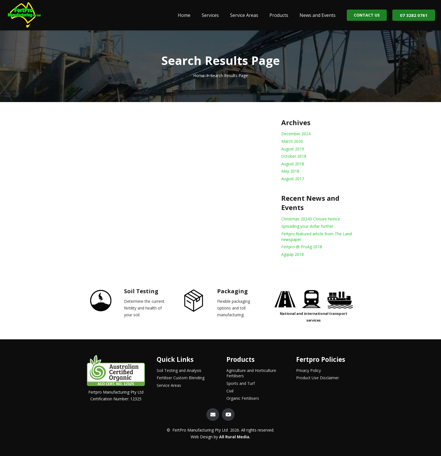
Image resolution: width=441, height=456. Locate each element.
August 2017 (292, 178)
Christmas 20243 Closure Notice (310, 219)
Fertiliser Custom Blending (180, 377)
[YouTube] (228, 414)
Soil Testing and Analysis (179, 370)
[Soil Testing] (105, 301)
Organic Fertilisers (242, 398)
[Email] (212, 414)
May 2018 (290, 171)
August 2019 (292, 149)
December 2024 (295, 133)
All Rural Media (234, 436)
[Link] (24, 15)
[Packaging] (198, 301)
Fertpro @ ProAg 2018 (301, 246)
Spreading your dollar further (307, 226)
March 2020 (292, 141)
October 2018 (293, 156)
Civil (229, 391)
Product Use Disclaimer (317, 377)
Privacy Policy (308, 370)
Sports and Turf (240, 383)
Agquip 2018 (292, 254)
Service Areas (169, 385)
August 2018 (292, 163)
